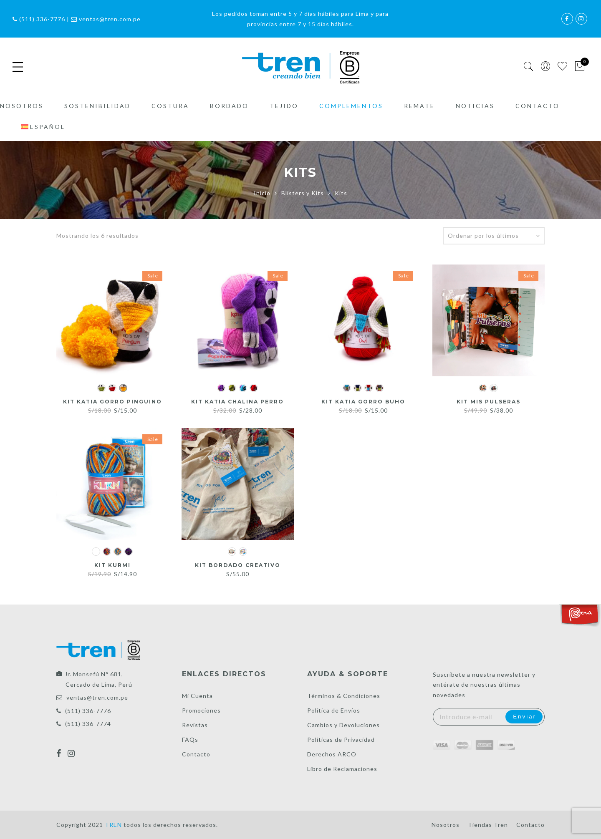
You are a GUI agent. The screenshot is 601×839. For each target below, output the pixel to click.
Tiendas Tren (488, 824)
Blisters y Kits (302, 193)
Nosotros (21, 109)
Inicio (262, 193)
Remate (419, 109)
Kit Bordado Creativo (237, 565)
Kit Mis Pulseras (488, 401)
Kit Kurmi (112, 565)
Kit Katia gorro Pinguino (112, 401)
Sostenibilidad (97, 109)
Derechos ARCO (331, 754)
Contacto (537, 109)
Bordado (229, 109)
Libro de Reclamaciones (342, 768)
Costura (170, 109)
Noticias (475, 109)
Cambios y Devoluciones (343, 724)
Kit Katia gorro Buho (363, 401)
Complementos (351, 109)
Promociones (201, 710)
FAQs (190, 739)
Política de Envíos (333, 710)
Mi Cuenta (197, 695)
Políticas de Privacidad (341, 739)
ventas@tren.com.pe (97, 697)
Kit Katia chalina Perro (238, 401)
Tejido (284, 109)
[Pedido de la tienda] (493, 235)
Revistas (195, 724)
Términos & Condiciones (343, 695)
